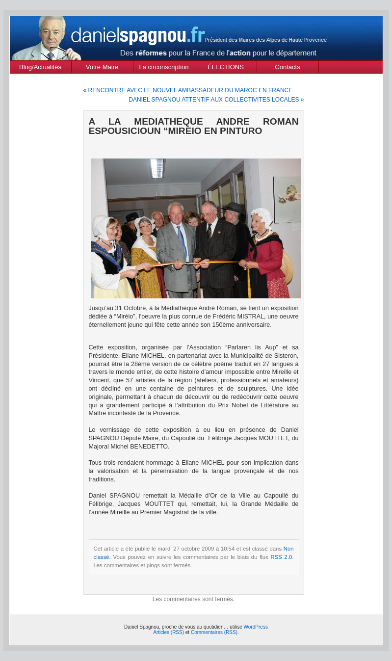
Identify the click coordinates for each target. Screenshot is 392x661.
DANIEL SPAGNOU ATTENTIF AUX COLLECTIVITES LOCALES (214, 99)
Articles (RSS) (168, 632)
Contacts (287, 67)
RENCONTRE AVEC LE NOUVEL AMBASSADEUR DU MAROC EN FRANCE (190, 90)
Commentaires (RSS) (214, 632)
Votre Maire (102, 67)
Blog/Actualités (40, 67)
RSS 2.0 (281, 557)
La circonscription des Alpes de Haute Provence (164, 68)
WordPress (256, 627)
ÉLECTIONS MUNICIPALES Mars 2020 (225, 68)
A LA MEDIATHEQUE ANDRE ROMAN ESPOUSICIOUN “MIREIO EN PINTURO (194, 126)
